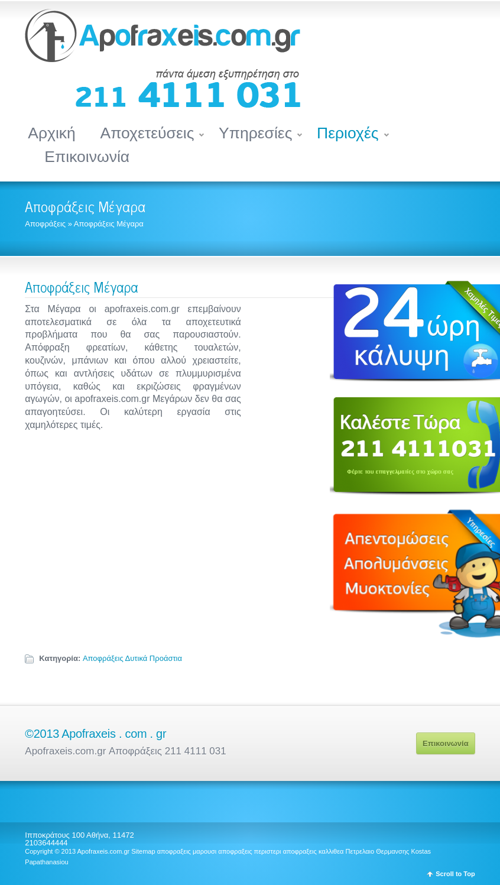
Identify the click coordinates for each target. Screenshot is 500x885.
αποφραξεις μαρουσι (187, 851)
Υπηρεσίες (255, 133)
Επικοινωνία (86, 157)
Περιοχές (347, 133)
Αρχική (52, 133)
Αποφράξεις (45, 223)
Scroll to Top (455, 874)
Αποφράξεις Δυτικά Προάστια (132, 658)
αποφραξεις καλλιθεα (313, 851)
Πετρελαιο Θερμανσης (378, 851)
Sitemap (143, 851)
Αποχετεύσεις (147, 133)
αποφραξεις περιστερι (249, 851)
